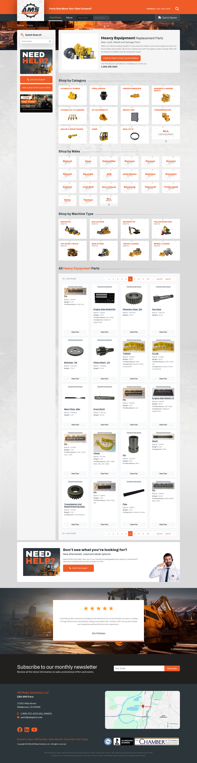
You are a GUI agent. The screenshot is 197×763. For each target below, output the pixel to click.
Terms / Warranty (55, 739)
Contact (85, 739)
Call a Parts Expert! (36, 79)
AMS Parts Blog (40, 739)
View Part (75, 332)
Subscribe (172, 668)
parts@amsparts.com (31, 717)
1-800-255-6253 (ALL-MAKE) (36, 713)
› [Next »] (174, 279)
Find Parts (55, 17)
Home (20, 25)
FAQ (78, 739)
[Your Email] (139, 668)
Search (30, 739)
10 (148, 279)
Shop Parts (21, 739)
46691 (168, 279)
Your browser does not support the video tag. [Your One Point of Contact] (36, 103)
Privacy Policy (69, 739)
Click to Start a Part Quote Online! (36, 88)
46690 (159, 279)
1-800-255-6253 (162, 9)
